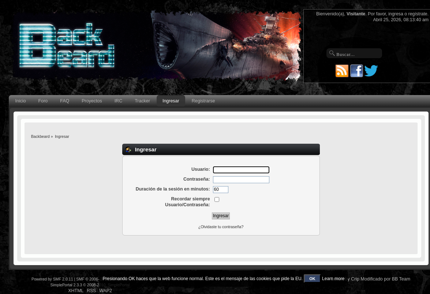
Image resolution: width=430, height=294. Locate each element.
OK (312, 278)
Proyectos (92, 100)
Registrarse (203, 100)
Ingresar (170, 100)
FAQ (64, 100)
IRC (118, 100)
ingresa (395, 13)
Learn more (333, 278)
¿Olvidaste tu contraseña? (221, 227)
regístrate (417, 13)
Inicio (20, 100)
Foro (43, 100)
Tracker (142, 100)
